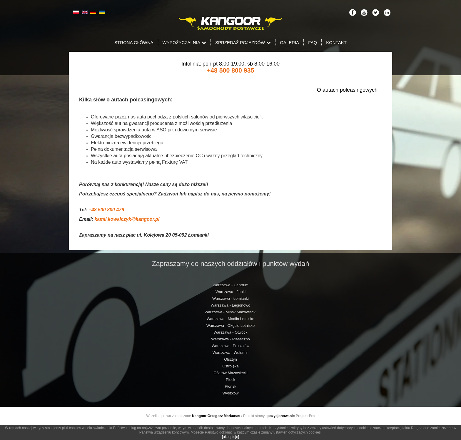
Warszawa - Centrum (230, 285)
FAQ (312, 42)
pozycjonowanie (281, 416)
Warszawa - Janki (230, 292)
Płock (230, 379)
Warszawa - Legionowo (230, 305)
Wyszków (231, 393)
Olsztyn (230, 359)
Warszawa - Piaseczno (230, 339)
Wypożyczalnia (184, 42)
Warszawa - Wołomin (230, 352)
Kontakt (336, 42)
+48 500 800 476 (106, 209)
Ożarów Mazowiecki (230, 373)
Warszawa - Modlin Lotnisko (230, 319)
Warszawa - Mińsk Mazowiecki (231, 312)
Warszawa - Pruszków (230, 346)
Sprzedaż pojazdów (243, 42)
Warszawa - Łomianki (230, 298)
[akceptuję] (230, 437)
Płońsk (230, 386)
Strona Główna (133, 42)
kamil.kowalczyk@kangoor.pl (126, 219)
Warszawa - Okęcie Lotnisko (230, 325)
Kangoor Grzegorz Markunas (216, 416)
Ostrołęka (230, 366)
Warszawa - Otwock (230, 332)
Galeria (289, 42)
